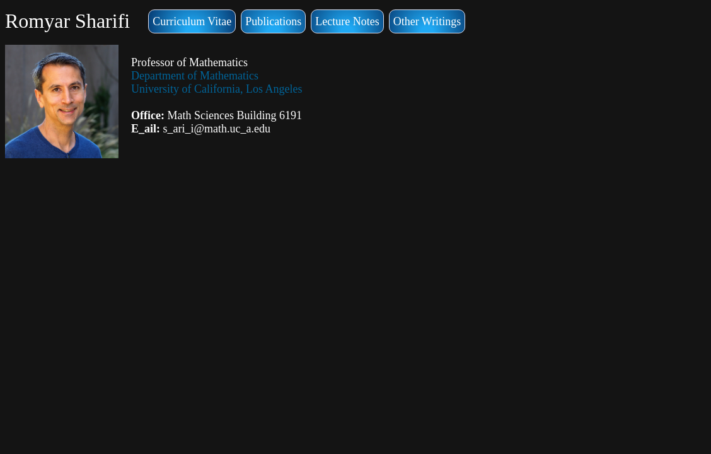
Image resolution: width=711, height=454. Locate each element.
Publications (273, 21)
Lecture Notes (347, 21)
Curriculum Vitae (192, 21)
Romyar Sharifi (67, 20)
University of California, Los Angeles (216, 89)
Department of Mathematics (194, 75)
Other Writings (427, 21)
